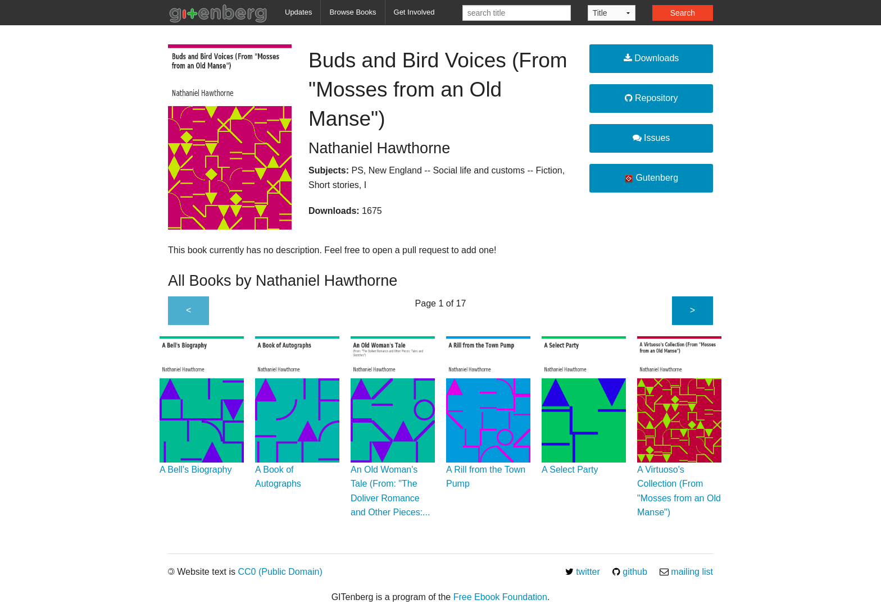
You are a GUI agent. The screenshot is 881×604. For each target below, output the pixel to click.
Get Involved (414, 12)
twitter (582, 571)
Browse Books (352, 12)
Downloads (651, 58)
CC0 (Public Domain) (280, 571)
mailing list (686, 571)
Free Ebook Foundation (500, 597)
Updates (298, 12)
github (629, 571)
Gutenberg (651, 178)
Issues (651, 138)
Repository (651, 98)
